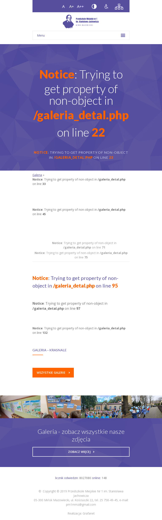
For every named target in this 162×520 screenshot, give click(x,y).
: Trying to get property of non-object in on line (84, 245)
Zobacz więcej (81, 452)
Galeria (37, 175)
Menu (81, 35)
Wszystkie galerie (53, 373)
